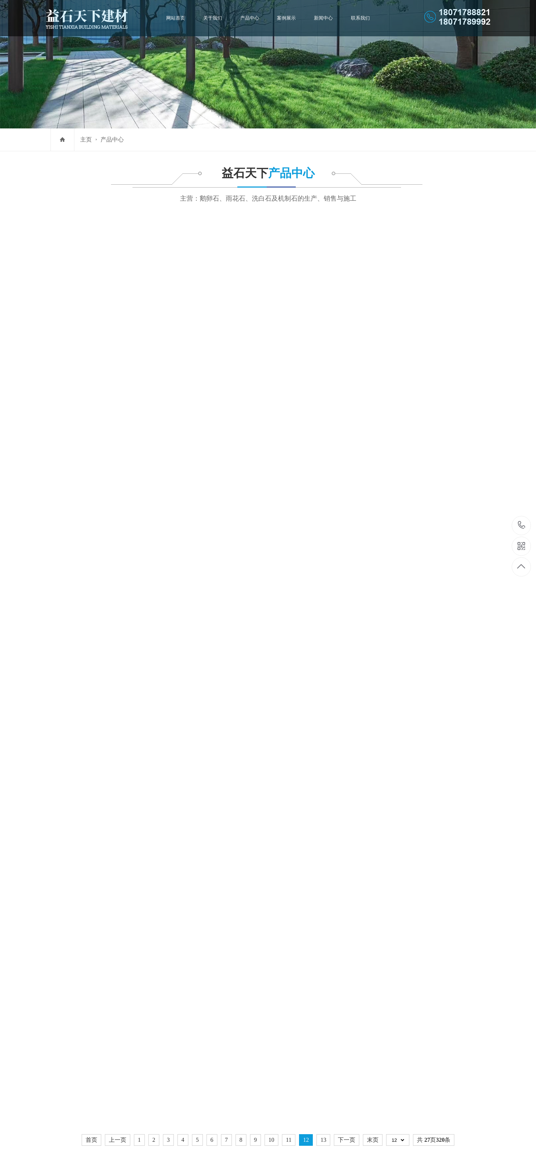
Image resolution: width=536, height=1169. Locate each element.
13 (323, 817)
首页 (91, 817)
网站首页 (178, 18)
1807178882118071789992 (521, 525)
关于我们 (214, 18)
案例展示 (286, 18)
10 (271, 817)
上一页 (117, 817)
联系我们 (357, 18)
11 (288, 817)
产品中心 (250, 18)
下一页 (346, 817)
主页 (86, 139)
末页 (373, 817)
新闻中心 (321, 18)
